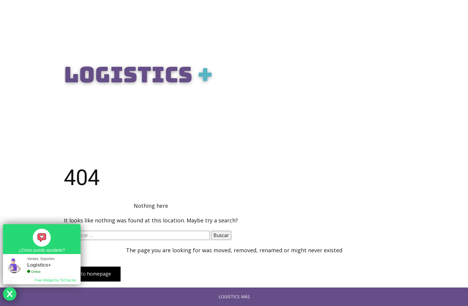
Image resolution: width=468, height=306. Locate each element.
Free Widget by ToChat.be (55, 280)
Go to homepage (92, 273)
